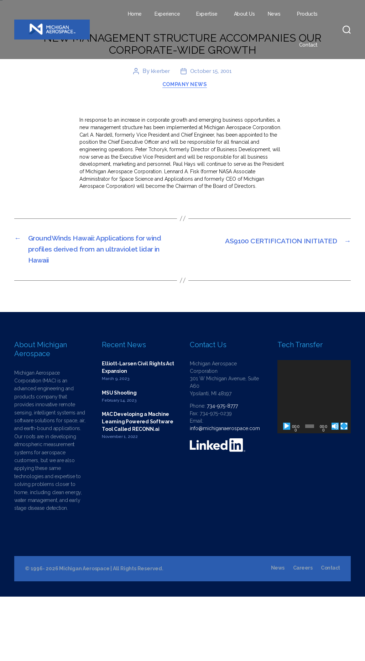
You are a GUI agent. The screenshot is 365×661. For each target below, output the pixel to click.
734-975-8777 (222, 470)
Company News (186, 140)
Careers (302, 632)
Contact (308, 45)
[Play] (286, 490)
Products (307, 14)
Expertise (207, 14)
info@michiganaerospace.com (225, 493)
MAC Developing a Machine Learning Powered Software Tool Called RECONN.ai (137, 486)
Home (135, 14)
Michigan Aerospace (84, 633)
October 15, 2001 (211, 125)
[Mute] (335, 490)
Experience (167, 14)
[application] (314, 461)
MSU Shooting (119, 457)
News (274, 14)
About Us (244, 14)
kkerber (159, 125)
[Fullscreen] (344, 490)
